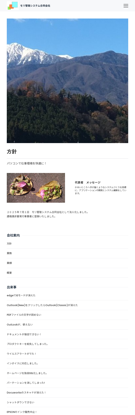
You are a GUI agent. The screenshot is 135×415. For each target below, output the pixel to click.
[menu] (126, 6)
